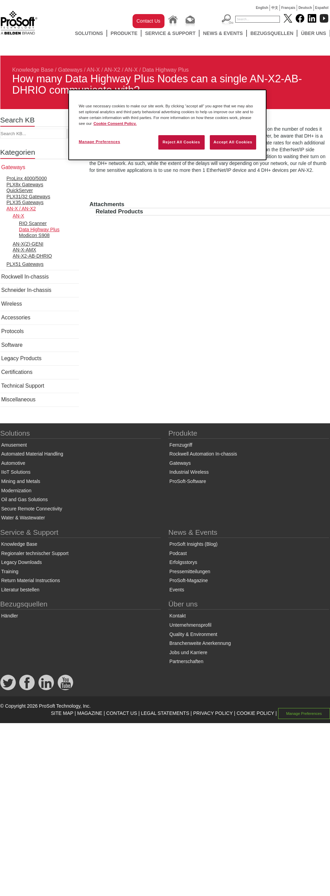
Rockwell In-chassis (25, 277)
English (262, 8)
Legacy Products (21, 358)
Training (10, 571)
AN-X (131, 70)
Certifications (17, 372)
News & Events (223, 33)
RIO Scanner (33, 223)
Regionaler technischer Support (35, 553)
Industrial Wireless (188, 472)
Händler (9, 615)
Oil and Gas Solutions (24, 499)
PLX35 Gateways (25, 202)
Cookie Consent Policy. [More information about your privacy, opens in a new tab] (115, 123)
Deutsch (305, 8)
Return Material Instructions (30, 580)
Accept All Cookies (233, 142)
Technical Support (22, 386)
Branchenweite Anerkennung (200, 643)
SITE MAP (62, 713)
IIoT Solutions (16, 472)
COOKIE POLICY (255, 713)
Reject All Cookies (181, 142)
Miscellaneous (18, 399)
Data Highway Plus (165, 70)
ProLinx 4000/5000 (27, 178)
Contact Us (148, 21)
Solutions (89, 33)
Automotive (13, 463)
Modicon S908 (34, 235)
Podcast (178, 553)
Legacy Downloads (21, 562)
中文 (274, 8)
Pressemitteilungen (189, 571)
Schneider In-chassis (26, 290)
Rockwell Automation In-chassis (203, 454)
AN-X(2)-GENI (28, 244)
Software (12, 345)
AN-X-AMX (24, 249)
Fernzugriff (180, 445)
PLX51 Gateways (25, 264)
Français (288, 8)
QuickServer (20, 190)
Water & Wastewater (23, 517)
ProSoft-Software (187, 481)
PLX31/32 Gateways (28, 196)
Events (176, 589)
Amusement (14, 445)
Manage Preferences (304, 713)
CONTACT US (121, 713)
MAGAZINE (89, 713)
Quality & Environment (193, 634)
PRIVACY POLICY (212, 713)
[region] (167, 125)
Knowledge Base (33, 70)
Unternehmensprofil (190, 625)
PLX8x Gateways (25, 184)
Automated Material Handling (32, 454)
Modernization (16, 490)
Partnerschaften (186, 661)
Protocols (12, 331)
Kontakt (177, 615)
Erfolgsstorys (183, 562)
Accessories (16, 317)
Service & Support (170, 33)
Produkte (124, 33)
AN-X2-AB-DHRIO (32, 256)
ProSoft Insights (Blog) (193, 544)
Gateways (70, 70)
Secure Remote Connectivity (31, 508)
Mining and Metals (21, 481)
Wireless (11, 304)
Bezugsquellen (271, 33)
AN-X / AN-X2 (104, 70)
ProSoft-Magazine (188, 580)
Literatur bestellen (20, 589)
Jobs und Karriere (188, 652)
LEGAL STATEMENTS (165, 713)
